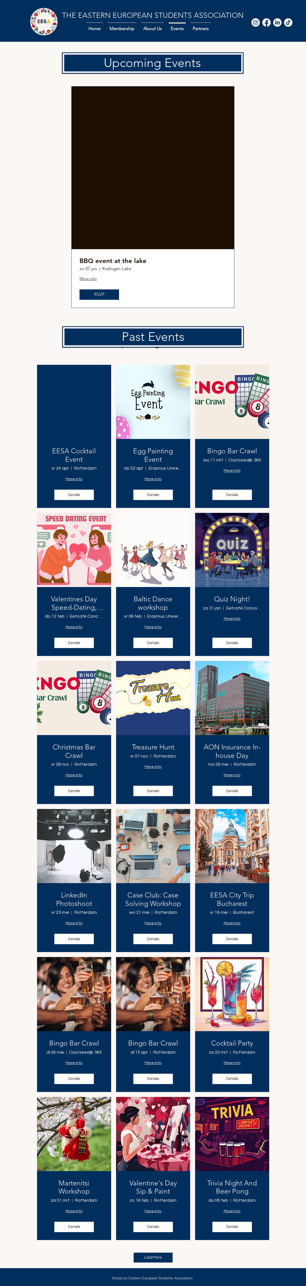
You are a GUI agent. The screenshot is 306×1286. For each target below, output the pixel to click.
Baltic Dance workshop (153, 603)
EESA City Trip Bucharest (232, 899)
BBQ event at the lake (113, 261)
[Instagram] (255, 22)
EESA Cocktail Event (74, 455)
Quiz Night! (232, 599)
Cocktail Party (232, 1043)
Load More (153, 1257)
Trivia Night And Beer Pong (232, 1187)
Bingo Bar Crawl (232, 451)
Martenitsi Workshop (74, 1187)
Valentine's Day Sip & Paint (153, 1187)
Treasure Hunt (153, 747)
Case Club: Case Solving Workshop (153, 899)
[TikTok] (288, 22)
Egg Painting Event (153, 455)
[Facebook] (266, 22)
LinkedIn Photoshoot (74, 899)
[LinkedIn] (277, 22)
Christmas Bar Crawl (74, 751)
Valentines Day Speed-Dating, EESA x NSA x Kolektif (74, 603)
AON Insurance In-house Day (232, 751)
